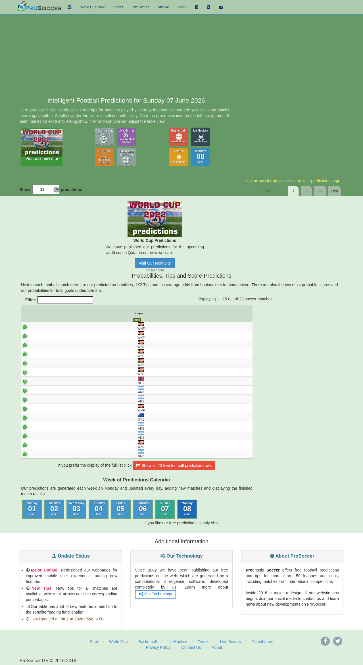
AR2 (27, 390)
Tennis (178, 156)
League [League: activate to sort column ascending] (30, 313)
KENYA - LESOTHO (74, 353)
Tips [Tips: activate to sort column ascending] (147, 313)
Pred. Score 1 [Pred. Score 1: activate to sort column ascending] (195, 313)
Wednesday (76, 509)
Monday (200, 156)
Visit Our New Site (155, 263)
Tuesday (54, 509)
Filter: (59, 300)
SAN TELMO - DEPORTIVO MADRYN (74, 399)
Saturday (143, 509)
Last (334, 191)
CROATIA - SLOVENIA (74, 444)
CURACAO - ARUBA (74, 335)
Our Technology (155, 594)
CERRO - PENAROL (74, 417)
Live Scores (127, 136)
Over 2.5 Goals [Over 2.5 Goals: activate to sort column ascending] (233, 313)
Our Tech (104, 156)
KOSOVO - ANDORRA (74, 408)
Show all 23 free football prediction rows (174, 466)
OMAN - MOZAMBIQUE (74, 371)
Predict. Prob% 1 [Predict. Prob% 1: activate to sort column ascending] (111, 313)
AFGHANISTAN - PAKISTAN (74, 344)
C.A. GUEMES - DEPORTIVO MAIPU (74, 454)
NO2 (27, 381)
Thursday (98, 509)
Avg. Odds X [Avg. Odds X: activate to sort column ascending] (171, 313)
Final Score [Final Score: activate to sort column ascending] (246, 313)
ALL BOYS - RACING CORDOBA (74, 426)
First (266, 191)
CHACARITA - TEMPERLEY (75, 435)
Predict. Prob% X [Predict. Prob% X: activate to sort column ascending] (124, 313)
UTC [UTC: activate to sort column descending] (38, 313)
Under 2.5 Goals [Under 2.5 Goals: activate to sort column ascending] (221, 313)
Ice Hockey (200, 136)
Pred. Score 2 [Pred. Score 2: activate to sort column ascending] (208, 313)
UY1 (27, 417)
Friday (120, 509)
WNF (27, 326)
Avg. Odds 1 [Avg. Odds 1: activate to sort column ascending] (159, 313)
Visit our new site (41, 145)
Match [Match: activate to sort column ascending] (74, 313)
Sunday (165, 509)
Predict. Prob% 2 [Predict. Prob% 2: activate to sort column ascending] (136, 313)
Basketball (178, 136)
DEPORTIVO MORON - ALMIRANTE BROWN (74, 390)
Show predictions (51, 189)
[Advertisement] (181, 54)
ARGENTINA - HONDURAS (74, 326)
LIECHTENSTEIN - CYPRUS (74, 362)
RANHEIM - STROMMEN (75, 381)
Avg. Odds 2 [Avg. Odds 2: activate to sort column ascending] (183, 313)
